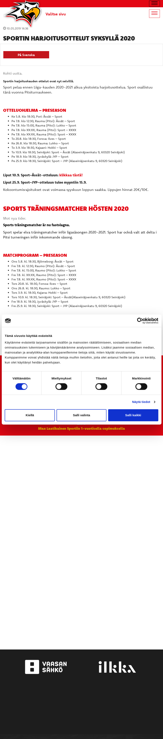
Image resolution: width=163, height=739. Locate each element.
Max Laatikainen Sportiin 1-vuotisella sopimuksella (81, 428)
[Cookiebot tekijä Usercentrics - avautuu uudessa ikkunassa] (140, 321)
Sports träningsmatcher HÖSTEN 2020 (66, 208)
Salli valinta (81, 415)
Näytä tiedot (141, 402)
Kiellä (30, 415)
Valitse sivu (56, 13)
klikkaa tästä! (71, 175)
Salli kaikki (133, 415)
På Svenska (26, 55)
